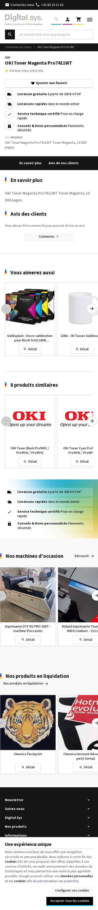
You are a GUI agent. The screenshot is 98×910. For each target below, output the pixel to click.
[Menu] (90, 20)
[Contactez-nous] (19, 5)
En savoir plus (30, 163)
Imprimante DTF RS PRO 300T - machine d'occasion (28, 628)
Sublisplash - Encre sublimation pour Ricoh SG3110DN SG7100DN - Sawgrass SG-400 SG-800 (30, 338)
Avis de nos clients (64, 163)
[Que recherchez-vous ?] (49, 34)
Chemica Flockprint (28, 754)
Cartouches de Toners (18, 47)
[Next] (92, 309)
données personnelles (76, 876)
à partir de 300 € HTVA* (49, 94)
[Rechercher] (56, 20)
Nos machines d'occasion (34, 556)
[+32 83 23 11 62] (49, 5)
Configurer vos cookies (72, 890)
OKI (7, 57)
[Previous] (6, 309)
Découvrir (82, 556)
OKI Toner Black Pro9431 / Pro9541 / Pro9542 (30, 450)
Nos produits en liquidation (37, 676)
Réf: (7, 137)
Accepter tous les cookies (69, 900)
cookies (11, 861)
